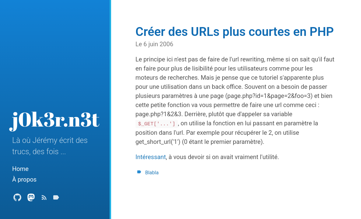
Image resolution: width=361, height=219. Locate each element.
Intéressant (150, 157)
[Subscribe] (44, 199)
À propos (24, 179)
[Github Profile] (17, 199)
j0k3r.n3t (56, 119)
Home (20, 168)
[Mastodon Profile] (31, 199)
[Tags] (56, 199)
